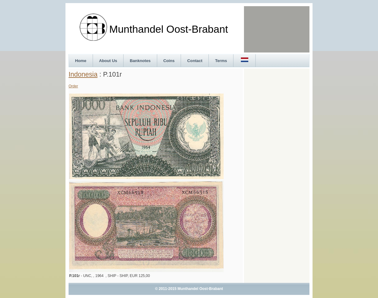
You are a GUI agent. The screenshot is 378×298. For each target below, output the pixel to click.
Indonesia (83, 74)
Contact (194, 60)
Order (73, 86)
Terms (221, 60)
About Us (108, 60)
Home (80, 60)
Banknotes (140, 60)
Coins (169, 60)
